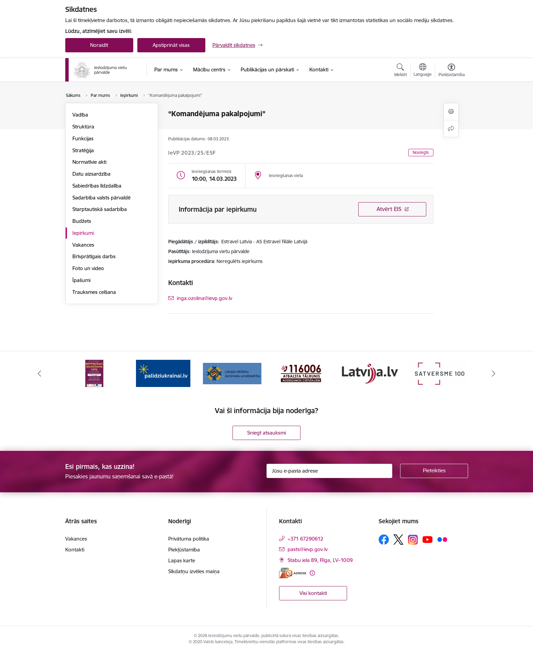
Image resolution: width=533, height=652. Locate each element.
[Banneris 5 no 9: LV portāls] (370, 373)
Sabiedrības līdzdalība (96, 185)
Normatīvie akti (89, 162)
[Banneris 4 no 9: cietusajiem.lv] (301, 373)
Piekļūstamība (184, 549)
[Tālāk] (494, 373)
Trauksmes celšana (94, 292)
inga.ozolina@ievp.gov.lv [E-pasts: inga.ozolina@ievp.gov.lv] (204, 298)
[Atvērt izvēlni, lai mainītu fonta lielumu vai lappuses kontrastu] (451, 71)
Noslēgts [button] (421, 152)
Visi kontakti (313, 593)
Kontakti (74, 549)
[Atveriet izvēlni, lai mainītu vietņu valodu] (422, 70)
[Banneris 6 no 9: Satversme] (438, 373)
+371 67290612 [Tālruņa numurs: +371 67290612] (305, 538)
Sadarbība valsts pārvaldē (101, 197)
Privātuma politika (188, 538)
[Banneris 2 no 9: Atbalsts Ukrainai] (163, 373)
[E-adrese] (292, 573)
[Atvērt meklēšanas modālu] (400, 71)
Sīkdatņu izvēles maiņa (194, 571)
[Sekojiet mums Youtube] (428, 539)
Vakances (83, 245)
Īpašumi (81, 280)
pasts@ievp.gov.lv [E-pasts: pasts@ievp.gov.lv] (308, 549)
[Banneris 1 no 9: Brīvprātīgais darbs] (94, 373)
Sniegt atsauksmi (266, 432)
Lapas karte (181, 560)
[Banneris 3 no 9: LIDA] (232, 373)
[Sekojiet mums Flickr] (442, 539)
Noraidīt (99, 45)
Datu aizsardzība (91, 174)
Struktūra (83, 126)
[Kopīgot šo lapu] (451, 128)
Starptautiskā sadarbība (99, 209)
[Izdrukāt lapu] (451, 111)
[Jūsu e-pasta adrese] (329, 471)
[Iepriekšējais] (39, 373)
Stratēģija (83, 150)
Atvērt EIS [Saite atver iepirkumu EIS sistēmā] (389, 209)
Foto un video (88, 268)
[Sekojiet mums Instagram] (413, 540)
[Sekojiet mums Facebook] (384, 539)
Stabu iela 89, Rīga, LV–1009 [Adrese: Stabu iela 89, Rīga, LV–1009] (320, 560)
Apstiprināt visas (171, 45)
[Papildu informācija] (312, 573)
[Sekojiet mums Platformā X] (398, 539)
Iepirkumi (83, 233)
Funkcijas (82, 138)
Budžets (81, 221)
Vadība (80, 114)
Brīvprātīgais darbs (94, 256)
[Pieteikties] (434, 471)
